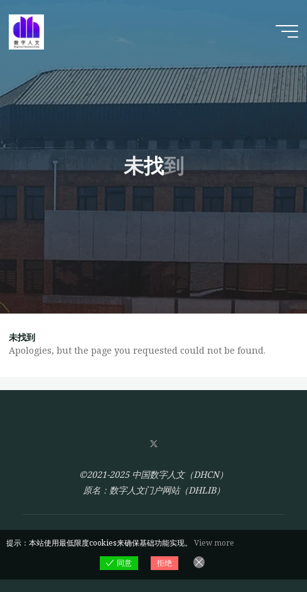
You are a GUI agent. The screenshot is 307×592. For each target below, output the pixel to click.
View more (214, 542)
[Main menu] (287, 31)
